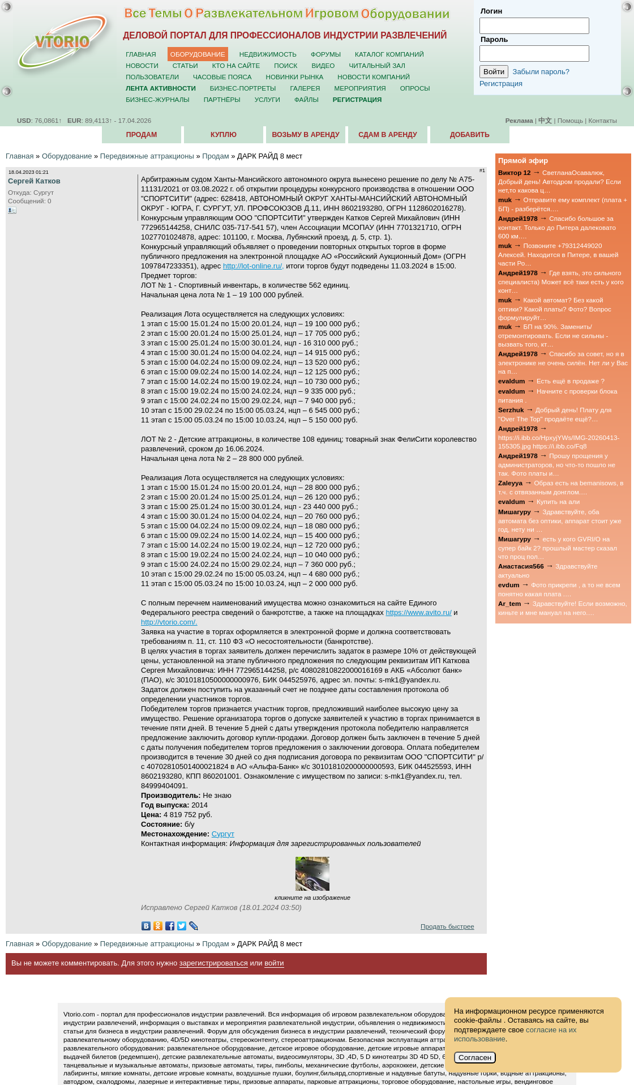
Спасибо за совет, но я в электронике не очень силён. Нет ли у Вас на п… (563, 362)
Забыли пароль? (541, 71)
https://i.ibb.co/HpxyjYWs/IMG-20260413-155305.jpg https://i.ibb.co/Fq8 (558, 442)
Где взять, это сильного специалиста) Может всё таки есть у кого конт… (561, 281)
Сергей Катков (34, 181)
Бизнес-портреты (243, 88)
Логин (491, 11)
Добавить (470, 135)
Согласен (475, 1057)
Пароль (494, 39)
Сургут (223, 834)
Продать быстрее (447, 926)
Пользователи (152, 76)
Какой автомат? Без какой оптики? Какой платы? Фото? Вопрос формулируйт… (554, 308)
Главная (141, 54)
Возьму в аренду (305, 135)
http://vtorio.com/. (169, 622)
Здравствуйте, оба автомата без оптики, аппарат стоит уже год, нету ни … (560, 520)
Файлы (306, 99)
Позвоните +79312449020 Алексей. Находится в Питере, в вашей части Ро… (558, 254)
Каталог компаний (389, 54)
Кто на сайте (236, 65)
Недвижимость (268, 54)
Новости (142, 65)
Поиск (285, 65)
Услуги (267, 99)
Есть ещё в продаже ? (571, 381)
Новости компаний (373, 76)
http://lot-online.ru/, (253, 266)
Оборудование (197, 54)
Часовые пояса (222, 76)
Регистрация (500, 83)
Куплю (224, 135)
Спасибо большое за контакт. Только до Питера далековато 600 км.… (557, 227)
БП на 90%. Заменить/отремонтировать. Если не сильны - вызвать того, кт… (553, 335)
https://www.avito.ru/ (418, 612)
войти (274, 963)
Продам (141, 135)
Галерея (305, 88)
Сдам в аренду (387, 135)
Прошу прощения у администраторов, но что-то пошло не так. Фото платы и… (556, 464)
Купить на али (558, 501)
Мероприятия (360, 88)
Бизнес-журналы (157, 99)
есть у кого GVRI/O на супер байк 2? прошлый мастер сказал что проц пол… (557, 547)
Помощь (570, 120)
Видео (323, 65)
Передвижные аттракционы (147, 156)
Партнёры (222, 99)
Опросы (415, 88)
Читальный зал (377, 65)
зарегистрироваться (213, 963)
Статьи (185, 65)
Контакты (603, 120)
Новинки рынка (295, 76)
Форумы (326, 54)
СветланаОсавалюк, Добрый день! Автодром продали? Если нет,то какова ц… (559, 181)
